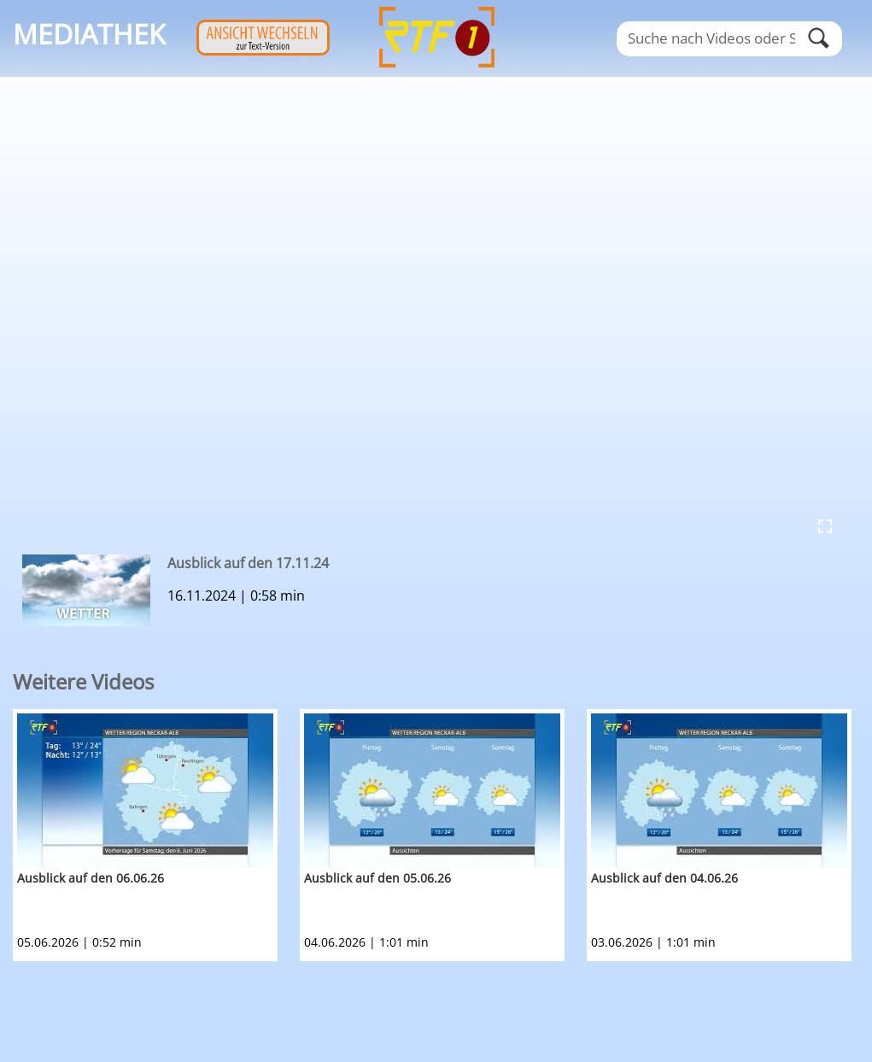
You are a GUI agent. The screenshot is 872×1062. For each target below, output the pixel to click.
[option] (156, 835)
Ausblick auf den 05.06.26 (377, 878)
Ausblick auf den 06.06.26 (90, 878)
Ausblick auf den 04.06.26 (664, 878)
